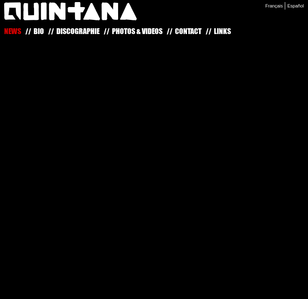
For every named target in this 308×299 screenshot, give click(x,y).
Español (295, 5)
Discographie (77, 31)
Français (274, 5)
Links (222, 31)
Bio (39, 31)
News (12, 31)
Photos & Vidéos (137, 31)
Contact (188, 31)
